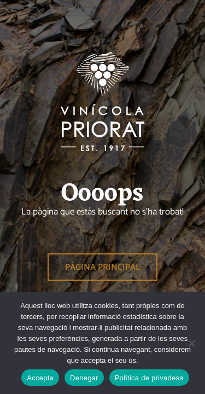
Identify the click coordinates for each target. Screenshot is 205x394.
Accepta (40, 378)
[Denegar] (191, 343)
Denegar (84, 378)
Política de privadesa (149, 378)
